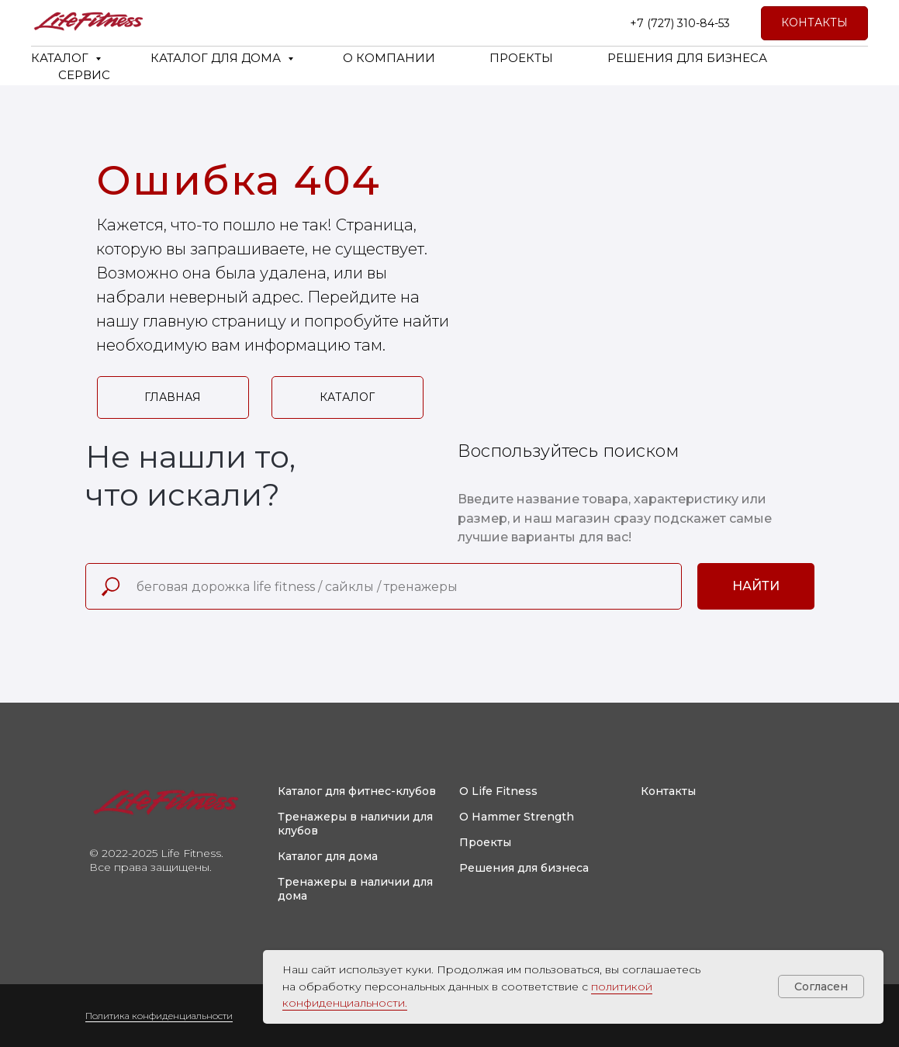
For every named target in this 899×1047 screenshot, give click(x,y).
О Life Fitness (498, 791)
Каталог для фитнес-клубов (357, 791)
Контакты (668, 791)
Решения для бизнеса (524, 868)
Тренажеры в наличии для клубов (355, 824)
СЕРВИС (84, 74)
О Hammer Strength (516, 817)
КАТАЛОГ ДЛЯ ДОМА (217, 57)
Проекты (485, 842)
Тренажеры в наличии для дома (355, 889)
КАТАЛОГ (61, 57)
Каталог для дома (328, 856)
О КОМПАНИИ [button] (389, 57)
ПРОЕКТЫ (521, 57)
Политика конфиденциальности (159, 1015)
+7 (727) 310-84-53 (680, 23)
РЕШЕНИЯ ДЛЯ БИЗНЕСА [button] (687, 57)
